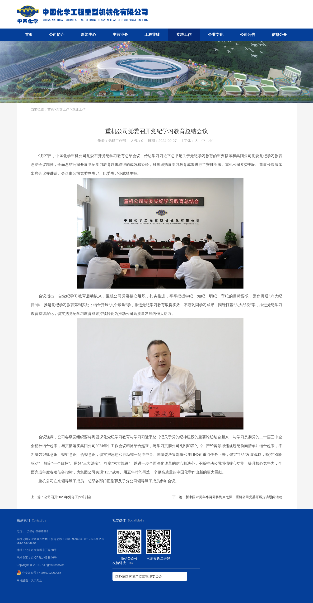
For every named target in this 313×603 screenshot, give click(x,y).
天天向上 (36, 580)
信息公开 (279, 35)
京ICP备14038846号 (44, 557)
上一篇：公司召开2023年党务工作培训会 (61, 497)
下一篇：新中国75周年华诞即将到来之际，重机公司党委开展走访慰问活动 (227, 497)
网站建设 (22, 580)
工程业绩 (152, 35)
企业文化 (215, 35)
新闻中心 (88, 35)
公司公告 (247, 35)
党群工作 (184, 35)
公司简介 (56, 35)
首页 (29, 35)
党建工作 (78, 109)
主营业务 (120, 35)
